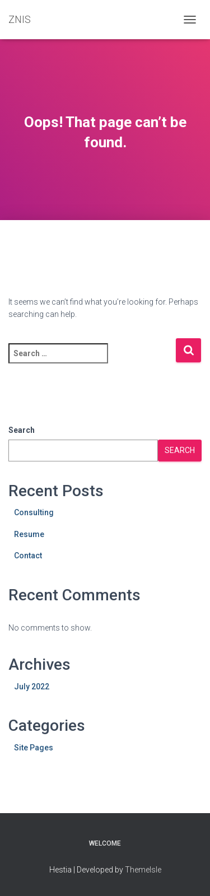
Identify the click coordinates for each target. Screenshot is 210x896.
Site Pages (33, 747)
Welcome (105, 843)
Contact (28, 555)
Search (21, 430)
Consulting (34, 512)
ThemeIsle (143, 869)
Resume (29, 534)
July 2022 (31, 686)
